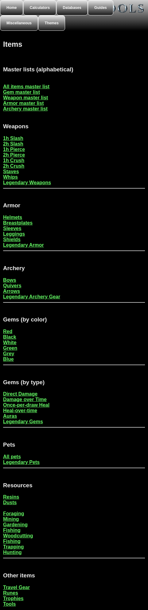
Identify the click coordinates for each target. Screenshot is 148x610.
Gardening (15, 524)
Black (9, 337)
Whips (10, 177)
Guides (100, 8)
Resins (11, 497)
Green (10, 348)
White (10, 342)
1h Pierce (14, 149)
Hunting (12, 552)
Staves (11, 171)
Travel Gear (16, 587)
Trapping (13, 546)
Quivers (12, 285)
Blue (8, 359)
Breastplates (18, 222)
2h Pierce (14, 154)
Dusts (10, 502)
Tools (9, 604)
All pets (12, 456)
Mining (11, 519)
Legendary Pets (21, 462)
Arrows (11, 291)
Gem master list (21, 92)
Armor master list (23, 103)
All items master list (26, 86)
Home (11, 8)
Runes (10, 593)
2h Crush (13, 166)
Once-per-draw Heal (26, 405)
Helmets (12, 217)
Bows (9, 280)
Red (7, 331)
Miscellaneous (19, 23)
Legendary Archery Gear (31, 296)
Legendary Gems (23, 421)
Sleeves (12, 228)
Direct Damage (20, 394)
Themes (51, 23)
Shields (12, 239)
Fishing (12, 530)
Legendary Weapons (27, 182)
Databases (72, 8)
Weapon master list (25, 97)
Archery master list (25, 108)
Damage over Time (25, 399)
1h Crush (13, 160)
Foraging (13, 513)
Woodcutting (18, 535)
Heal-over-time (20, 410)
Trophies (13, 598)
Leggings (14, 234)
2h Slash (13, 143)
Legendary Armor (23, 245)
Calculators (40, 8)
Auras (10, 416)
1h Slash (13, 138)
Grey (8, 353)
